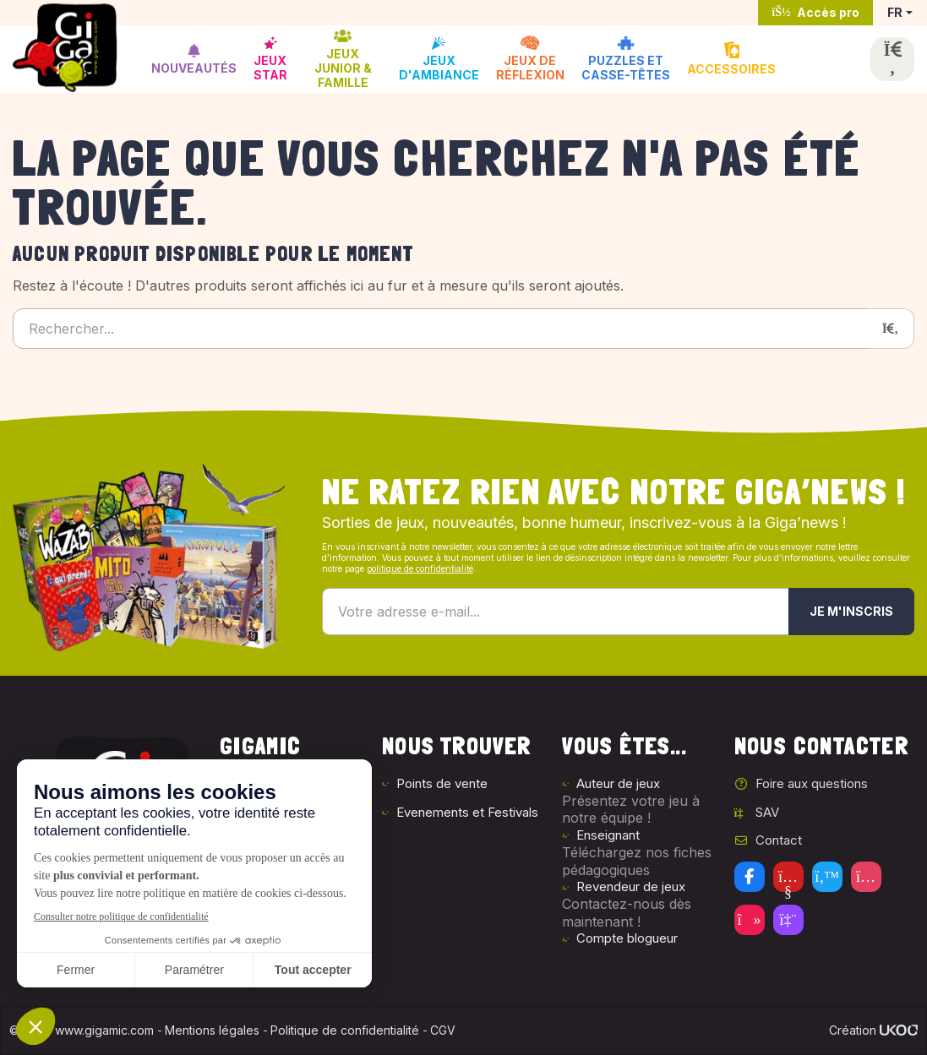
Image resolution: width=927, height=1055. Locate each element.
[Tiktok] (749, 920)
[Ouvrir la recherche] (892, 59)
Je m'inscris (851, 611)
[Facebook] (749, 877)
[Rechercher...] (440, 328)
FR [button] (894, 12)
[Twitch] (788, 920)
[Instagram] (866, 877)
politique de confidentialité (420, 568)
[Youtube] (788, 877)
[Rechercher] (890, 328)
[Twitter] (827, 877)
